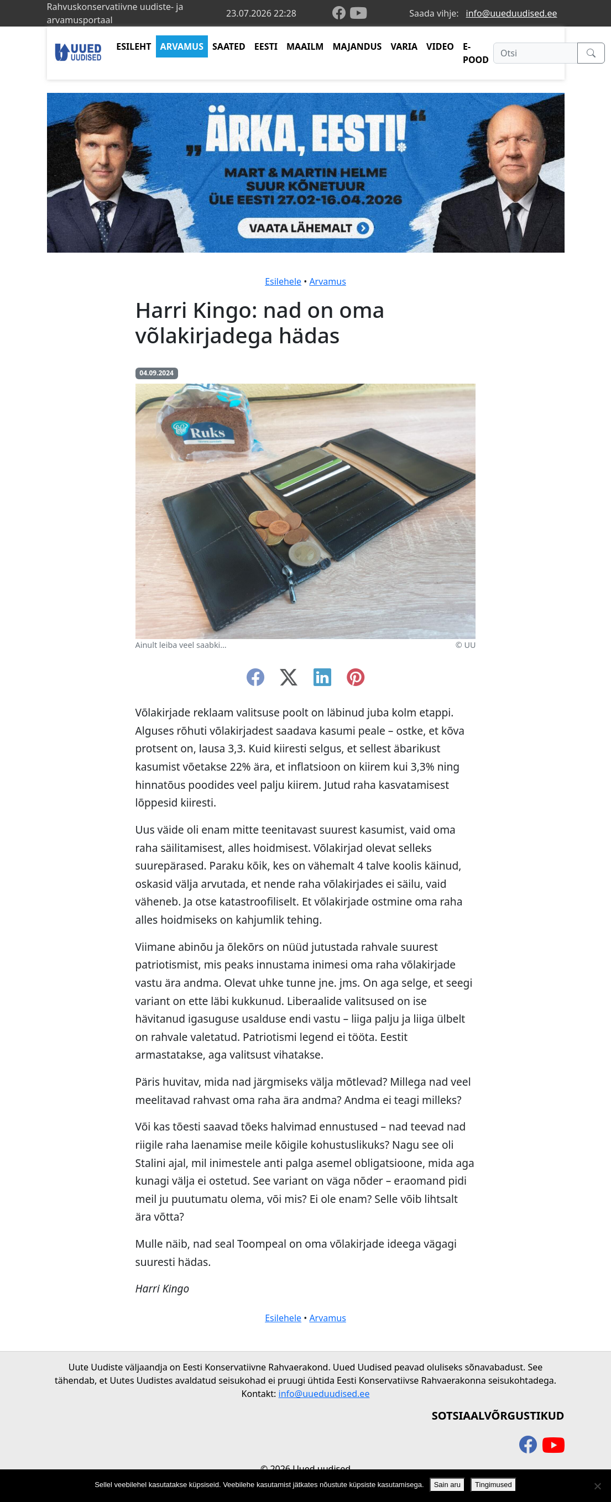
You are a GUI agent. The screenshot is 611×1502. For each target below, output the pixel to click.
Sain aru (447, 1484)
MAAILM (305, 46)
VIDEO (440, 46)
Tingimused (493, 1484)
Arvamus (327, 281)
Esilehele (283, 281)
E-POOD (476, 53)
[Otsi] (535, 53)
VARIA (403, 46)
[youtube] (358, 13)
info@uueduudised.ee (511, 13)
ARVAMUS (181, 46)
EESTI (266, 46)
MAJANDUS (357, 46)
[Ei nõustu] (597, 1485)
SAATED (229, 46)
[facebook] (341, 13)
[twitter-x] (288, 680)
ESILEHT (133, 46)
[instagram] (355, 680)
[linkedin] (322, 680)
